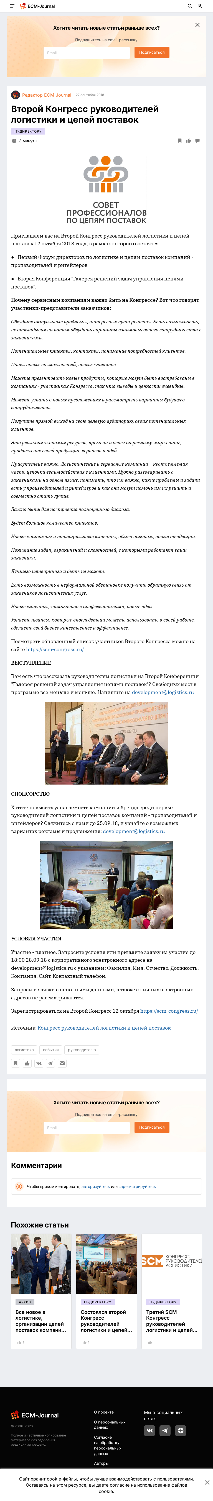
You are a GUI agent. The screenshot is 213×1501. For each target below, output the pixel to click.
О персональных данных (110, 1425)
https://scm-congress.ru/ (55, 649)
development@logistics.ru (163, 692)
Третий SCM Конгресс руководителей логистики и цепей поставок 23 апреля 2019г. (171, 1327)
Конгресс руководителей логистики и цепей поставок (104, 1028)
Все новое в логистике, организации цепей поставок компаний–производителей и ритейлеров (41, 1327)
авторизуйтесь (96, 1186)
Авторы (101, 1463)
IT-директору (28, 131)
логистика (24, 1049)
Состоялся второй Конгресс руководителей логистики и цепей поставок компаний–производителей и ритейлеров (106, 1330)
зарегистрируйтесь (137, 1186)
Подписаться (151, 52)
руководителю (82, 1049)
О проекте (104, 1412)
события (51, 1049)
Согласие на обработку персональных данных (107, 1445)
